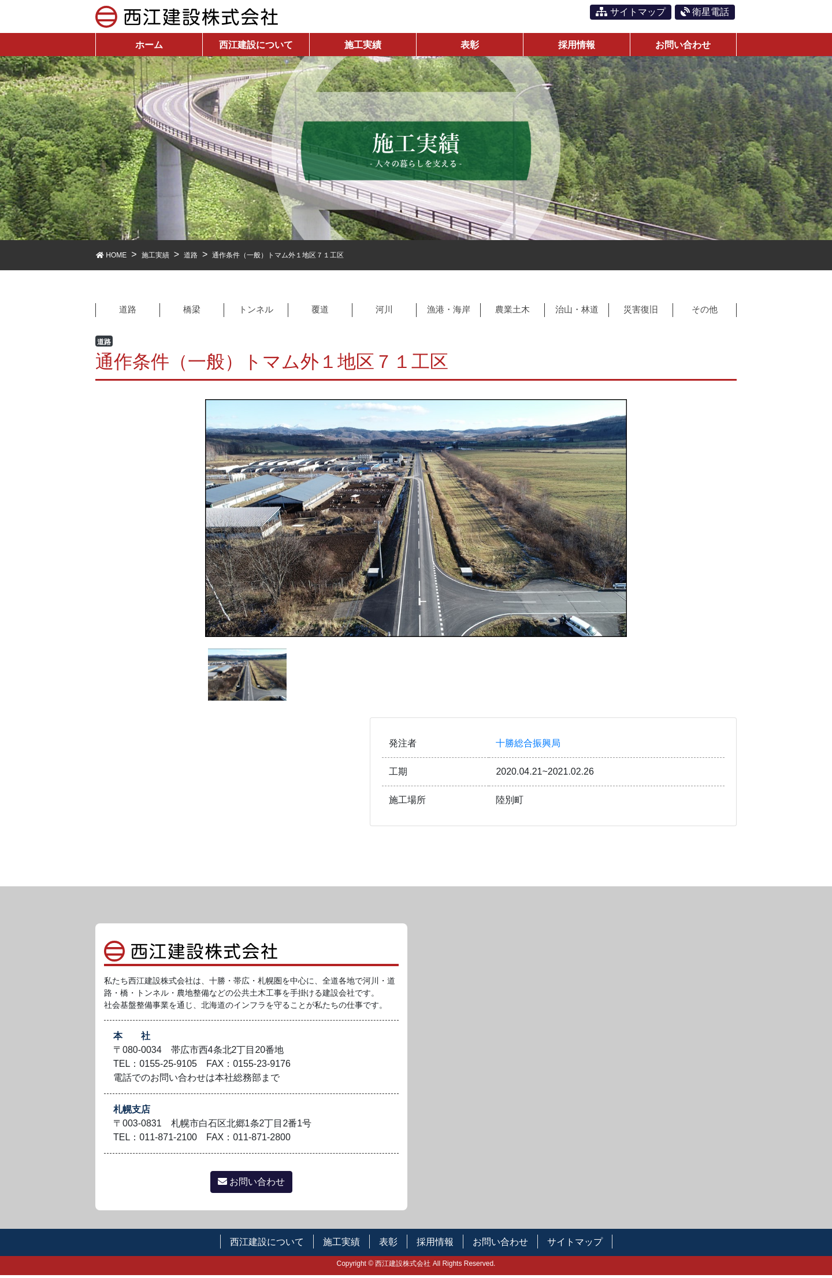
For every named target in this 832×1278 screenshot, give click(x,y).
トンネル (255, 311)
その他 (705, 311)
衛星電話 (705, 12)
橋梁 (192, 311)
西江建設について (267, 1244)
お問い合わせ (251, 1184)
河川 (384, 311)
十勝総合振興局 (528, 746)
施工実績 (341, 1244)
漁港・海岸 (448, 311)
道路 (127, 311)
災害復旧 (640, 311)
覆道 (320, 311)
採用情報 (435, 1244)
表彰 (388, 1244)
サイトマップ (630, 12)
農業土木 (512, 311)
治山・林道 (577, 311)
